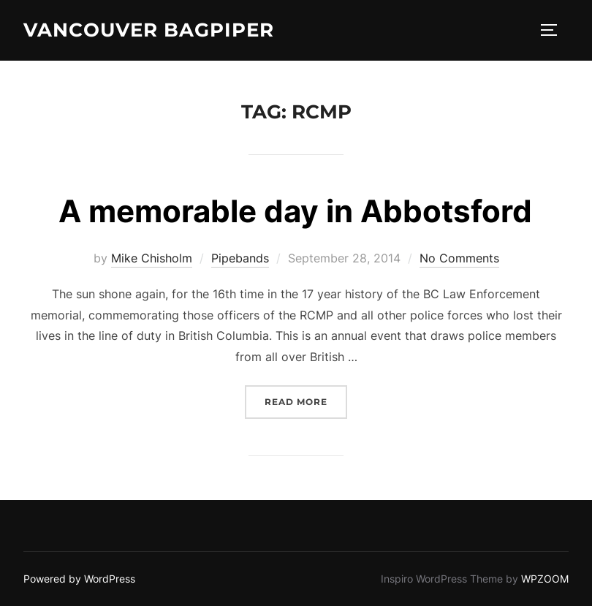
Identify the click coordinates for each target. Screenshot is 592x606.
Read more (306, 400)
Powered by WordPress (79, 578)
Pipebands (240, 258)
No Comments (459, 258)
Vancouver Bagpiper (148, 30)
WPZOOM (545, 578)
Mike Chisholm (151, 258)
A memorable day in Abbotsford (295, 211)
